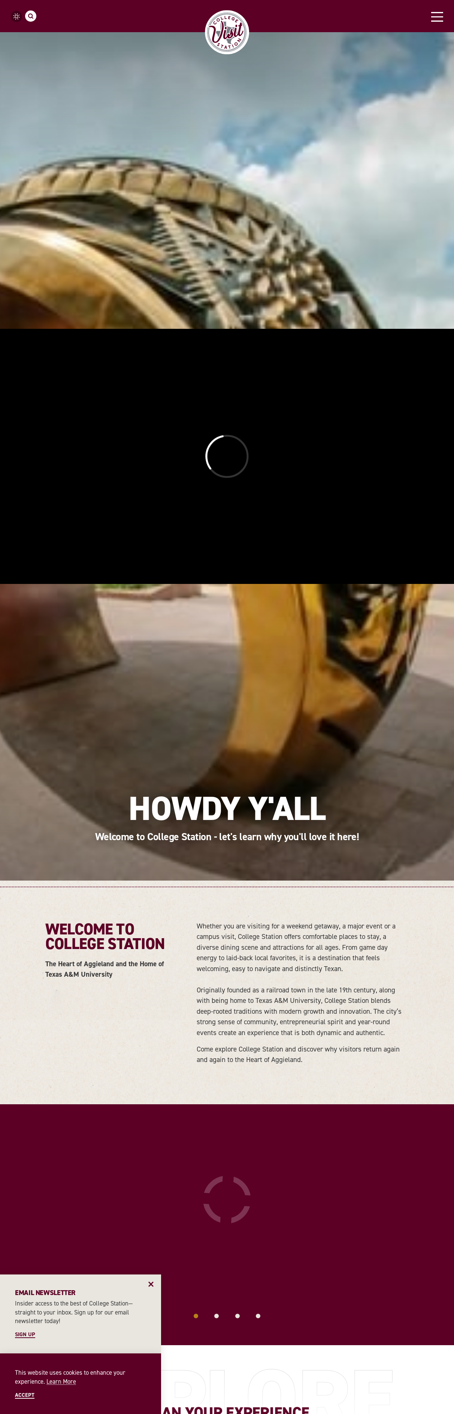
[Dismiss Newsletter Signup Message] (151, 1284)
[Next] (442, 1212)
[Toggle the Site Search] (30, 16)
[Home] (227, 32)
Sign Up (25, 1334)
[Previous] (11, 1212)
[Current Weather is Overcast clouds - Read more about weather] (16, 16)
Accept (24, 1395)
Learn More (61, 1381)
